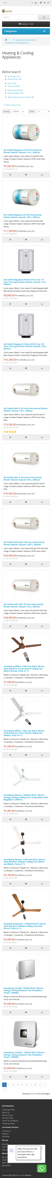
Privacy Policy (7, 1118)
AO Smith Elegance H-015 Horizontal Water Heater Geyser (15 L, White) (22, 151)
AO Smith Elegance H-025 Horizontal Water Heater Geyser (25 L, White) (22, 215)
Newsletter (6, 1165)
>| (5, 1089)
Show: (32, 111)
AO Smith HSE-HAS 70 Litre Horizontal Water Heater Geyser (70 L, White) (23, 605)
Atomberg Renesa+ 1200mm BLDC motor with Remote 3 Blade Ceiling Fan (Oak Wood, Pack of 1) (25, 926)
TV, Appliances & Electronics (24, 40)
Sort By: (7, 111)
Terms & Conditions (10, 1120)
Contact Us (6, 1131)
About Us (6, 1112)
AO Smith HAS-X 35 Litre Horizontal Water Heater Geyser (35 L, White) (26, 409)
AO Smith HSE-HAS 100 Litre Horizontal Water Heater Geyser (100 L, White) (24, 543)
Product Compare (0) (12, 105)
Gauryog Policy (8, 1109)
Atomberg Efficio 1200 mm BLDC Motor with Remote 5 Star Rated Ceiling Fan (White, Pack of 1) (24, 733)
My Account (7, 1157)
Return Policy (7, 1115)
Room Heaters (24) (15, 93)
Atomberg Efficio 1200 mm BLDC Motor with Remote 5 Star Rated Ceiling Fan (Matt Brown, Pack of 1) (24, 668)
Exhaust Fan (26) (14, 79)
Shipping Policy (8, 1123)
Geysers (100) (13, 86)
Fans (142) (12, 83)
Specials (5, 1149)
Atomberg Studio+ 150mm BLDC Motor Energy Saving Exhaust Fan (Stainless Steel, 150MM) (24, 1054)
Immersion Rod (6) (15, 90)
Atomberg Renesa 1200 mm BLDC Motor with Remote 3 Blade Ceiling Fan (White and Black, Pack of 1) (25, 861)
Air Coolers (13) (14, 76)
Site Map (5, 1136)
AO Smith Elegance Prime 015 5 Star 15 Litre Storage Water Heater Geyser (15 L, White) (25, 282)
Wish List (5, 1162)
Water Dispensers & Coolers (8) (21, 97)
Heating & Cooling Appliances (17, 42)
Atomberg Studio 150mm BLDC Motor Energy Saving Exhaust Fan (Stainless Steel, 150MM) (23, 990)
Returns (5, 1133)
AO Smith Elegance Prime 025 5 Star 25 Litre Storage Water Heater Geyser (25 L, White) (25, 346)
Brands (5, 1144)
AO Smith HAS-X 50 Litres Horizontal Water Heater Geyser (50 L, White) (23, 478)
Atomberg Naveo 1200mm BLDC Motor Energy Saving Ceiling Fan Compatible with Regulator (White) (26, 797)
